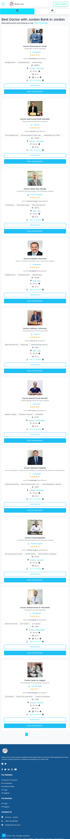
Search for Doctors (10, 780)
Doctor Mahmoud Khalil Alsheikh (35, 119)
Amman (32, 68)
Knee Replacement (23, 62)
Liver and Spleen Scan (11, 135)
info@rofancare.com (12, 825)
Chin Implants (9, 696)
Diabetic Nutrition (30, 554)
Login (6, 790)
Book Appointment (35, 92)
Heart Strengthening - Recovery (51, 484)
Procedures (8, 783)
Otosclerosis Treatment (26, 414)
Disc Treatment (24, 624)
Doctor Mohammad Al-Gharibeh (35, 607)
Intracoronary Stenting (12, 484)
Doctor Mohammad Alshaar (35, 398)
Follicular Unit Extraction (43, 696)
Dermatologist (37, 686)
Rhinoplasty (39, 414)
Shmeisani (40, 141)
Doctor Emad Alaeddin (35, 538)
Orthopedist (36, 52)
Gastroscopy (24, 345)
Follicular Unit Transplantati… (24, 696)
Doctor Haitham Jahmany (35, 328)
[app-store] (2, 764)
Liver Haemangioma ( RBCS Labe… (31, 135)
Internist (37, 125)
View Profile (35, 86)
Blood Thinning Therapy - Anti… (30, 484)
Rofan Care (16, 4)
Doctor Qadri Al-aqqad (35, 680)
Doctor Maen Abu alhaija (35, 189)
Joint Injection (36, 624)
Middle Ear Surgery (10, 414)
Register (7, 793)
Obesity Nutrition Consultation (47, 554)
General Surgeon (36, 195)
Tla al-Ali (40, 560)
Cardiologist (36, 474)
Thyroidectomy (9, 205)
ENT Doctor (36, 404)
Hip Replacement (10, 62)
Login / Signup (60, 4)
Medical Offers (9, 786)
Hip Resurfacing (37, 62)
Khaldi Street (40, 420)
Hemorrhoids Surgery (23, 205)
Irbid (34, 211)
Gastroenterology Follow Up (39, 345)
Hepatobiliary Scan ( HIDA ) (52, 135)
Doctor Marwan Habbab (35, 468)
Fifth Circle (40, 68)
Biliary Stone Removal (38, 205)
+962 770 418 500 (41, 23)
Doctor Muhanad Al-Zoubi (35, 46)
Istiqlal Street (40, 630)
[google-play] (6, 764)
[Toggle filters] (4, 835)
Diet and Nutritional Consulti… (13, 554)
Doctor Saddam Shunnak (35, 258)
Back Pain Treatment (11, 624)
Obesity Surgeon (36, 544)
